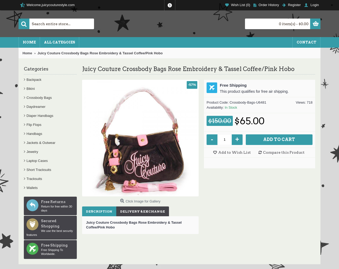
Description (99, 211)
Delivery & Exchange (142, 211)
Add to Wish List (234, 152)
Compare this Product (284, 152)
